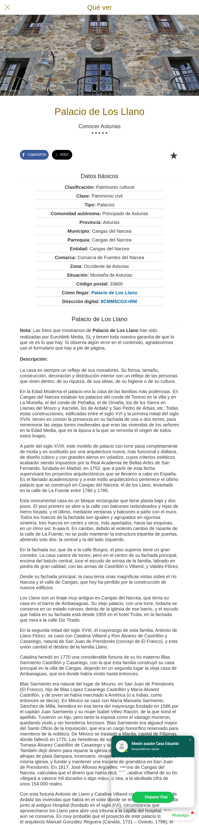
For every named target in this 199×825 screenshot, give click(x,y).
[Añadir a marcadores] (173, 155)
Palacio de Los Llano (114, 292)
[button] (190, 740)
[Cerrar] (7, 7)
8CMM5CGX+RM (119, 301)
